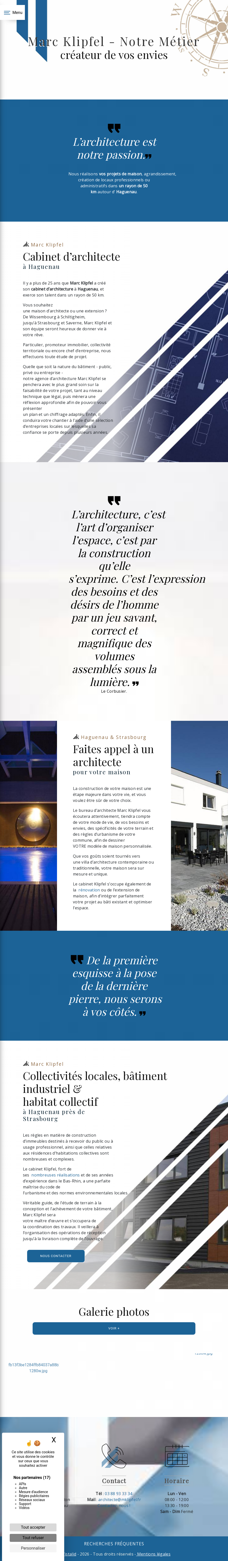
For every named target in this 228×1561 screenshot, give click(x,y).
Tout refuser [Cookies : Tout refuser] (33, 1537)
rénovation (89, 890)
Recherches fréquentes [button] (114, 1544)
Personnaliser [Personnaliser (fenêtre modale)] (33, 1548)
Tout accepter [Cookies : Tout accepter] (33, 1527)
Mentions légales (153, 1554)
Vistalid (69, 1554)
